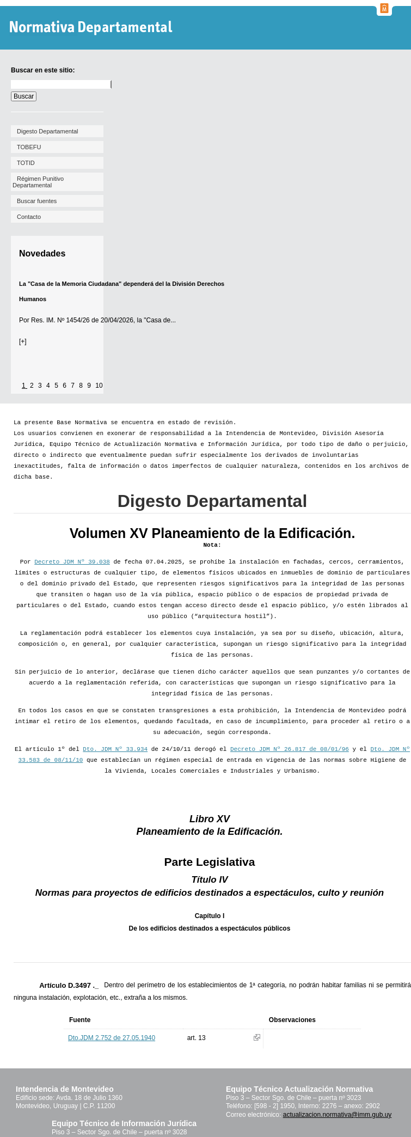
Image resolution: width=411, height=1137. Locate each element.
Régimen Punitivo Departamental (38, 181)
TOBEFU (29, 147)
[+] (23, 341)
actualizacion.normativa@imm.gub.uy (337, 1114)
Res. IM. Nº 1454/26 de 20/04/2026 (82, 320)
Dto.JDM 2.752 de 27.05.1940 (111, 1038)
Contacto (29, 216)
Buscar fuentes (37, 201)
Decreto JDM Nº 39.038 (72, 562)
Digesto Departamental (47, 131)
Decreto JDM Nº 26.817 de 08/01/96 (289, 749)
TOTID (26, 163)
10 (98, 385)
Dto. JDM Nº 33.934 (115, 749)
